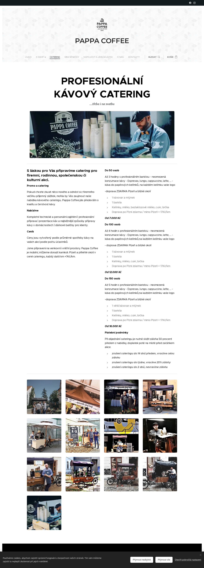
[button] (155, 57)
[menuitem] (28, 57)
